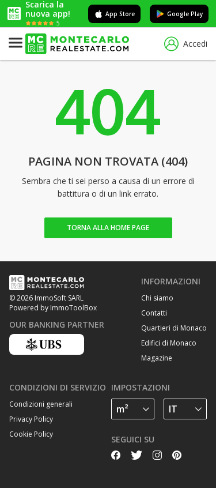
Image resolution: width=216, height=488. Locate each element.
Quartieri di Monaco (174, 328)
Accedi (185, 44)
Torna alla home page (108, 227)
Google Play (179, 13)
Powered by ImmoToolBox (53, 308)
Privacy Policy (31, 419)
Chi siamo (157, 298)
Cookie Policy (31, 434)
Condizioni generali (41, 404)
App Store (114, 13)
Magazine (156, 358)
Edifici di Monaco (168, 343)
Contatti (154, 313)
